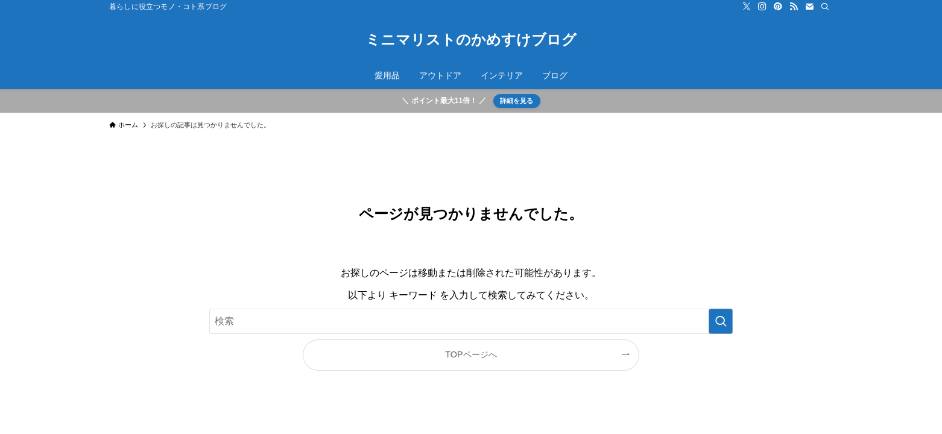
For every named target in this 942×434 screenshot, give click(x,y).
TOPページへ (470, 354)
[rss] (793, 6)
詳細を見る (516, 100)
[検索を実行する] (721, 321)
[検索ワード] (471, 321)
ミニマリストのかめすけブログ (471, 40)
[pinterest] (778, 6)
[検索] (825, 6)
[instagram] (762, 6)
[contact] (809, 6)
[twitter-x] (746, 6)
